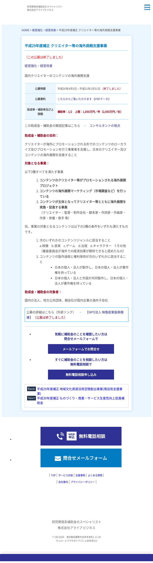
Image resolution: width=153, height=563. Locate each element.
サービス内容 (65, 475)
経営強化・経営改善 (44, 30)
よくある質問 (95, 475)
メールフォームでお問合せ (81, 349)
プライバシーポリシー (83, 482)
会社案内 (63, 482)
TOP (53, 475)
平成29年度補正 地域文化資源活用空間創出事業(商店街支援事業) (79, 391)
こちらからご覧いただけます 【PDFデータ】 (84, 99)
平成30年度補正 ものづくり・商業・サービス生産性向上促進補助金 (80, 400)
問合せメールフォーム (85, 458)
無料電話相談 (92, 436)
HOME (25, 30)
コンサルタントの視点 (104, 125)
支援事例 (80, 475)
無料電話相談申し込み (81, 374)
